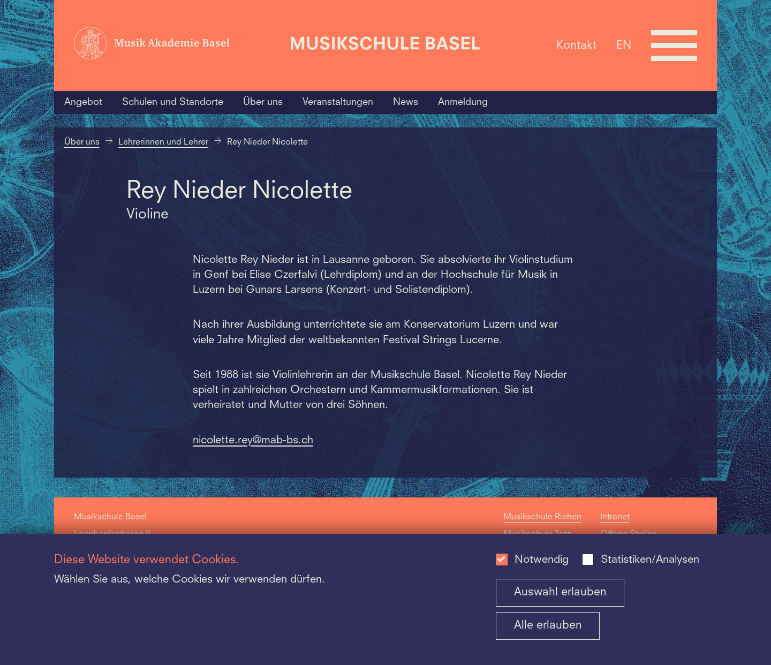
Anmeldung (463, 102)
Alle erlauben (548, 625)
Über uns (263, 102)
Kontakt (576, 45)
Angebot (83, 102)
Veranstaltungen (338, 102)
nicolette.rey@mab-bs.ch (253, 440)
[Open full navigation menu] (674, 45)
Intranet (615, 517)
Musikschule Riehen (542, 517)
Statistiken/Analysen (650, 560)
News (405, 102)
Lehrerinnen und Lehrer (163, 142)
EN (623, 45)
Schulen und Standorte (172, 102)
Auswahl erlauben (560, 592)
